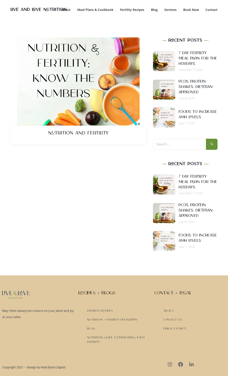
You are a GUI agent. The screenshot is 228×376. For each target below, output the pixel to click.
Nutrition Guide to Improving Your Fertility (116, 340)
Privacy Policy (174, 328)
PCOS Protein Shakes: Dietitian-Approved (196, 86)
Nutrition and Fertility (78, 133)
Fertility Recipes (132, 10)
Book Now (191, 10)
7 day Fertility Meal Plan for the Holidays (198, 58)
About (66, 10)
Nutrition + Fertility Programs (112, 319)
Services (170, 10)
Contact (212, 10)
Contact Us (172, 319)
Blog (154, 10)
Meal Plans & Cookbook (95, 10)
